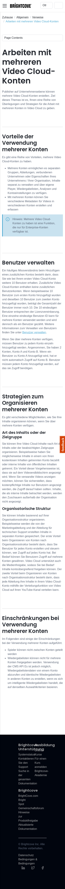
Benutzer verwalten (34, 332)
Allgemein (22, 17)
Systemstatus (26, 754)
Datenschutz (26, 855)
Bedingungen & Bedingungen (27, 861)
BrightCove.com (28, 795)
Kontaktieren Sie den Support (26, 762)
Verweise (37, 17)
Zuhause (7, 17)
